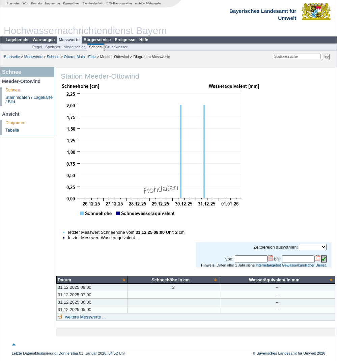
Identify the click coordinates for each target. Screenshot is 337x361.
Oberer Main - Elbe (80, 57)
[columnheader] (92, 279)
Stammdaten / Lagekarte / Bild (29, 99)
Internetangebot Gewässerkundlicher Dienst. (291, 265)
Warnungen (44, 39)
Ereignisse (125, 39)
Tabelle (12, 130)
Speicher (52, 47)
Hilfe (143, 39)
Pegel (37, 47)
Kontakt (36, 3)
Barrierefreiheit (93, 3)
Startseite (13, 3)
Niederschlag (74, 47)
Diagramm (15, 122)
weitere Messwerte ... (85, 317)
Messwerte (69, 39)
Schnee (95, 47)
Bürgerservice (97, 39)
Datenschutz (71, 3)
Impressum (52, 3)
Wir (25, 3)
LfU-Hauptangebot (119, 3)
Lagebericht (17, 39)
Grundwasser (116, 47)
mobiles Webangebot (148, 3)
